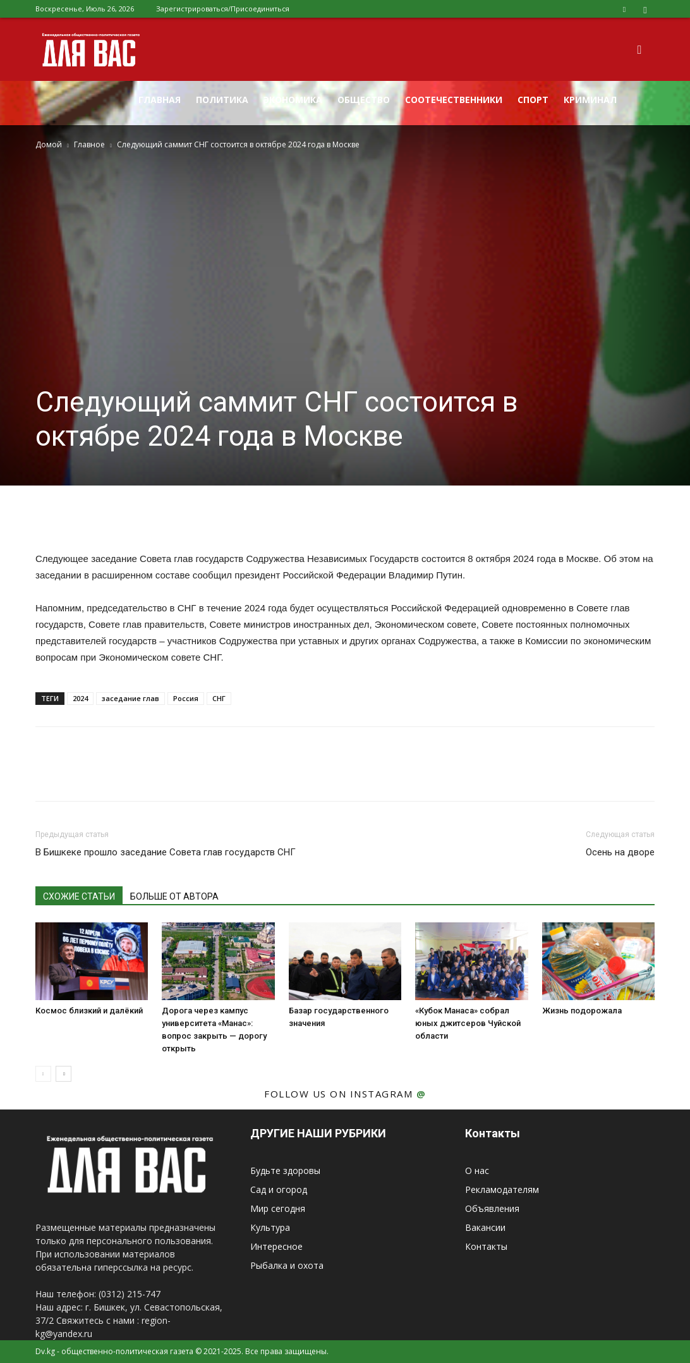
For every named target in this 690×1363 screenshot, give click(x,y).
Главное (89, 144)
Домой (48, 144)
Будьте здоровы (285, 1170)
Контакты (486, 1246)
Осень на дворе (620, 852)
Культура (270, 1227)
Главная (159, 100)
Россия (185, 698)
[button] (639, 50)
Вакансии (485, 1227)
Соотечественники (453, 100)
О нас (477, 1170)
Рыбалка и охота (287, 1265)
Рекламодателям (502, 1189)
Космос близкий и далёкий (89, 1010)
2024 (80, 698)
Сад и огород (278, 1189)
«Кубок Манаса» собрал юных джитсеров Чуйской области (468, 1023)
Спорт (533, 100)
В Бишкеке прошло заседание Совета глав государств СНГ (165, 852)
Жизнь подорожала (582, 1010)
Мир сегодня (277, 1208)
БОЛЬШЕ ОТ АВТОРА (174, 896)
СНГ (219, 698)
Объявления (492, 1208)
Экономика (292, 100)
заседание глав (130, 698)
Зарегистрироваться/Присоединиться (222, 8)
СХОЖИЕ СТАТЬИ (79, 896)
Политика (222, 100)
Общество (363, 100)
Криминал (590, 100)
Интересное (276, 1246)
